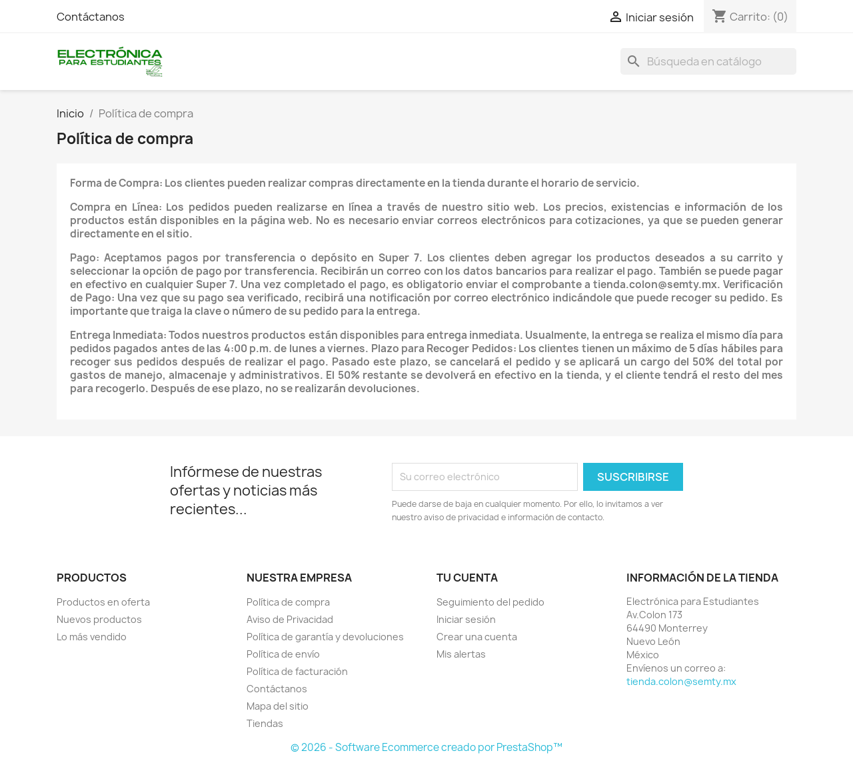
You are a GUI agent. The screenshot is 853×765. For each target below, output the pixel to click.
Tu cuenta (467, 577)
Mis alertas (461, 654)
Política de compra (288, 602)
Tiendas (265, 723)
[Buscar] (708, 61)
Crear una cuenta (476, 636)
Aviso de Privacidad (290, 619)
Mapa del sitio (278, 706)
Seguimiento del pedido (490, 602)
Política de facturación (297, 671)
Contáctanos (91, 16)
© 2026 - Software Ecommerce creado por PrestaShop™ (426, 747)
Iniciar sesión (466, 619)
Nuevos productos (99, 619)
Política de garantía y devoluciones (325, 636)
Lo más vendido (92, 636)
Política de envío (283, 654)
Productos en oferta (103, 602)
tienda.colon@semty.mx (681, 681)
